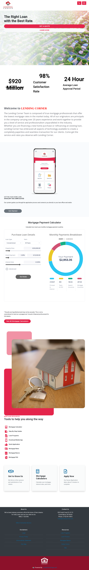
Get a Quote (44, 26)
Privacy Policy (23, 537)
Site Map (23, 544)
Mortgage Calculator (13, 427)
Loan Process (65, 537)
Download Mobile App (13, 440)
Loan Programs (11, 436)
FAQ (65, 548)
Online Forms (65, 544)
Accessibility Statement (23, 540)
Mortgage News (11, 449)
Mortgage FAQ (11, 457)
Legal (23, 533)
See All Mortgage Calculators (17, 321)
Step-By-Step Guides (13, 431)
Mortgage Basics (12, 453)
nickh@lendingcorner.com (65, 519)
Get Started (13, 211)
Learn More (44, 30)
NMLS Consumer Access (23, 523)
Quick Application (12, 444)
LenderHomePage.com (50, 567)
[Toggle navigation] (84, 3)
